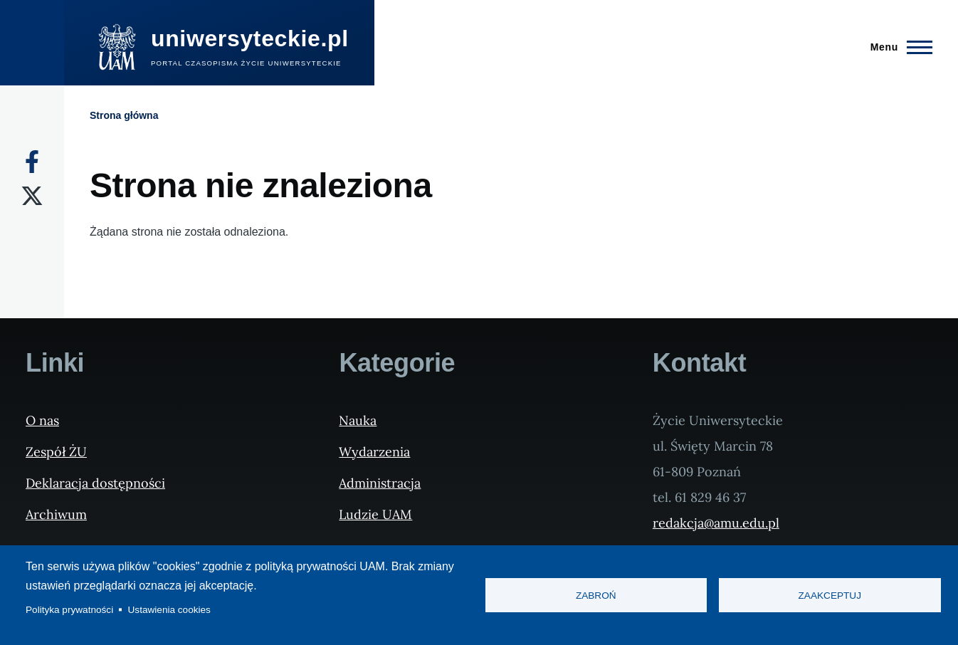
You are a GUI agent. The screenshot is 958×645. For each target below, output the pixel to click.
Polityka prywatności (69, 609)
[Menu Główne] (897, 47)
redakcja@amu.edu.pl (716, 523)
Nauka (358, 420)
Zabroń (596, 595)
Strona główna (124, 115)
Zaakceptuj (830, 595)
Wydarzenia (374, 452)
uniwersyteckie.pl (250, 38)
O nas (42, 420)
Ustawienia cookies (169, 609)
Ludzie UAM (375, 514)
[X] (32, 195)
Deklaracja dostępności (95, 483)
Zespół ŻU (56, 452)
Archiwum (56, 514)
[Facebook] (32, 161)
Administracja (380, 483)
